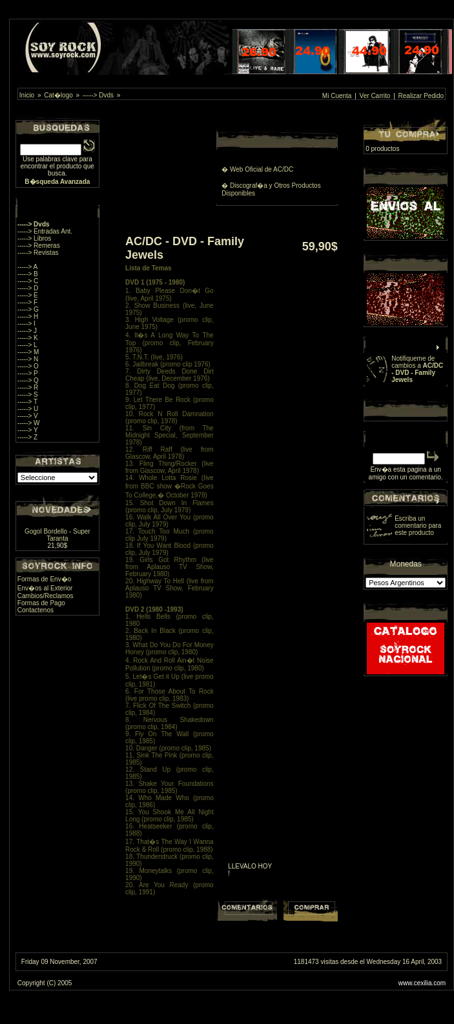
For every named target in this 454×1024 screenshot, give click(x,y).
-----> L (27, 344)
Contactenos (35, 610)
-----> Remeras (38, 245)
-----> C (28, 281)
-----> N (28, 359)
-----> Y (27, 430)
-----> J (27, 330)
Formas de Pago (41, 603)
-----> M (28, 352)
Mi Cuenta (337, 95)
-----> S (27, 394)
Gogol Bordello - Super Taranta (57, 535)
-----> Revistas (38, 252)
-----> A (27, 266)
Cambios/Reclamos (45, 595)
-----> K (27, 337)
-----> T (27, 401)
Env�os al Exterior (45, 588)
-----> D (28, 288)
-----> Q (28, 380)
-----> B (27, 273)
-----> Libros (34, 238)
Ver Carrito (375, 95)
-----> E (27, 295)
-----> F (27, 302)
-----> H (28, 316)
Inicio (26, 95)
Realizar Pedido (421, 95)
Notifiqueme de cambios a (417, 369)
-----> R (28, 387)
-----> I (26, 323)
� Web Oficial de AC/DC (257, 169)
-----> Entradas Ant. (44, 231)
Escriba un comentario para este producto (418, 525)
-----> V (27, 415)
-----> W (28, 423)
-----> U (28, 408)
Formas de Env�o (44, 579)
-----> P (27, 373)
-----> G (28, 309)
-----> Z (27, 437)
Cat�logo (58, 95)
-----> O (28, 366)
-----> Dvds (98, 95)
